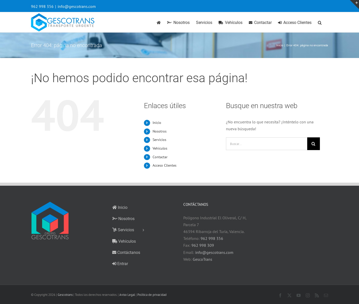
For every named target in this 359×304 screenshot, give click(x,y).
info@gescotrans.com (77, 6)
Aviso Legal (127, 295)
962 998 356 (212, 238)
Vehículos (160, 148)
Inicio (157, 122)
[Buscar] (313, 143)
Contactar (160, 157)
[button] (320, 22)
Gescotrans (65, 295)
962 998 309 (202, 245)
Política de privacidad (152, 295)
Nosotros (160, 131)
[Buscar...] (266, 143)
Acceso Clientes (164, 165)
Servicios (159, 139)
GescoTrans (202, 259)
